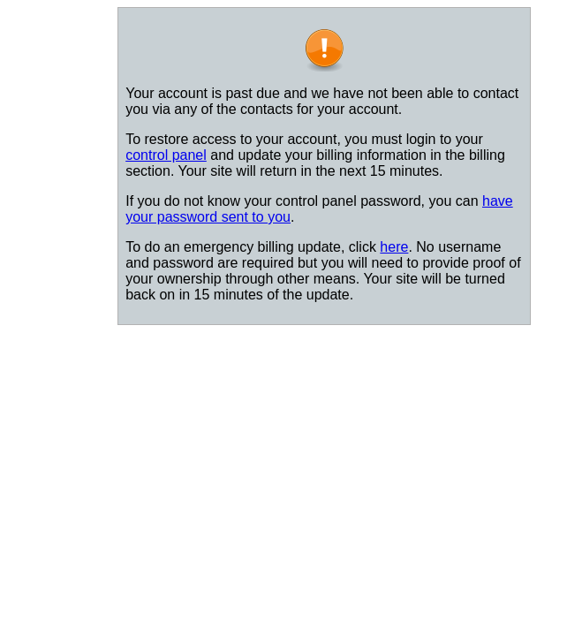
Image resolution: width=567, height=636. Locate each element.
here (394, 246)
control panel (166, 155)
